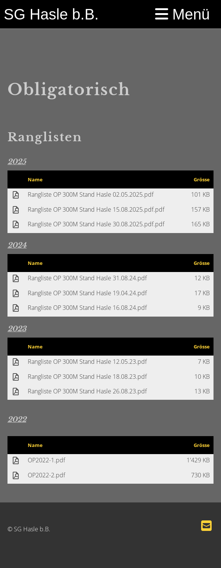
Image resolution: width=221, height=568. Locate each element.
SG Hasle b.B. (51, 14)
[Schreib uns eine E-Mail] (206, 525)
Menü (182, 14)
